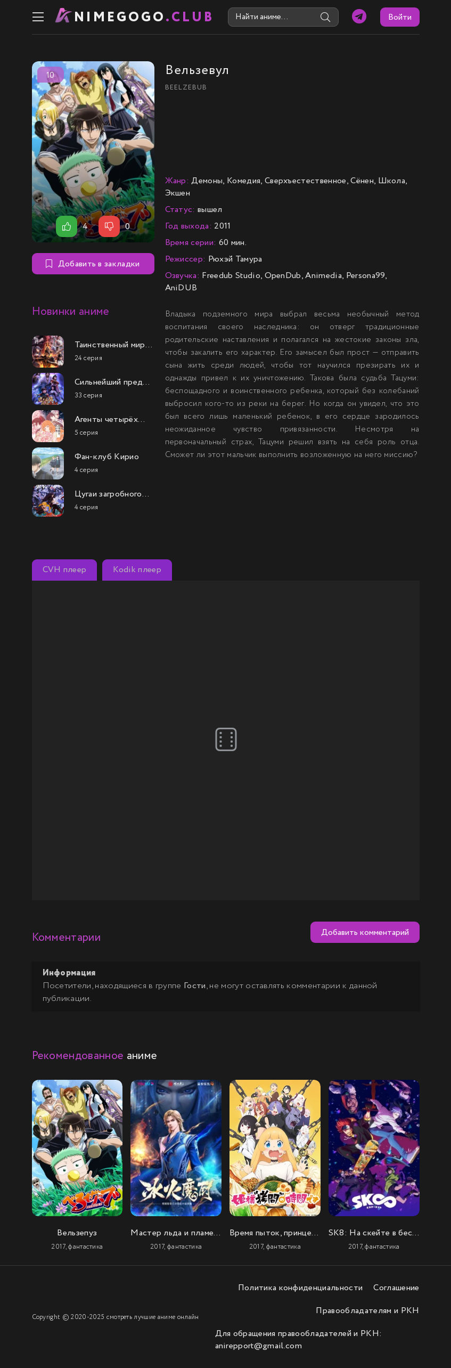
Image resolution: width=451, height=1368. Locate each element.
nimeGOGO (144, 17)
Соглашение (396, 1288)
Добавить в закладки (93, 264)
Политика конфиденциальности (300, 1288)
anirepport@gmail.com (258, 1346)
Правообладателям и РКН (367, 1311)
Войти (400, 17)
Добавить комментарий (365, 932)
